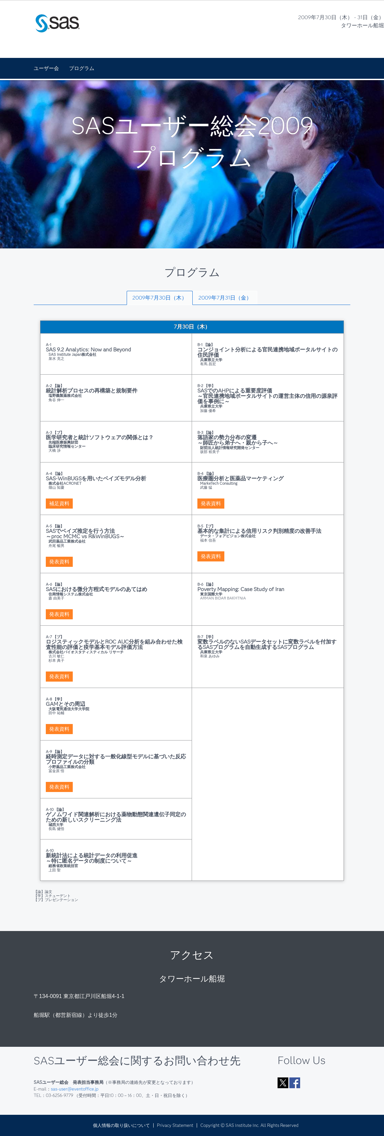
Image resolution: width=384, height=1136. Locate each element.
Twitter (283, 1082)
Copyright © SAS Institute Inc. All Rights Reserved (249, 1125)
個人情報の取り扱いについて (121, 1125)
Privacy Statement (175, 1125)
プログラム (81, 68)
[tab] (160, 298)
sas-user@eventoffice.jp (74, 1089)
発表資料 (211, 504)
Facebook (294, 1082)
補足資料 (59, 504)
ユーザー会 (46, 68)
